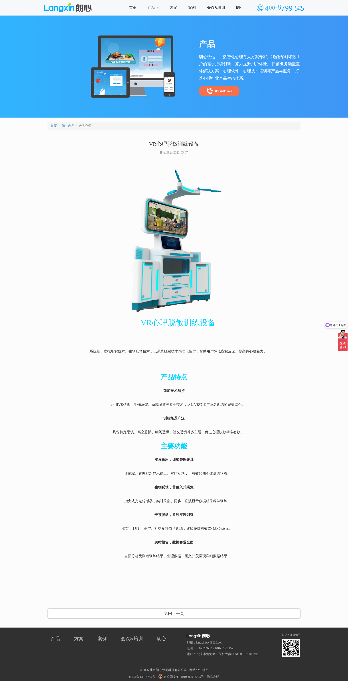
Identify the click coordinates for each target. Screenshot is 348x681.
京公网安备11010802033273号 (181, 676)
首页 (132, 8)
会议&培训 (216, 8)
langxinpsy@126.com (209, 642)
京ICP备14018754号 (142, 677)
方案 (173, 8)
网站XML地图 (199, 670)
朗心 (240, 8)
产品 (153, 8)
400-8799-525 (219, 91)
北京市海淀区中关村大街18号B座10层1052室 (227, 654)
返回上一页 (174, 613)
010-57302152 (224, 648)
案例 (192, 8)
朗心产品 (68, 126)
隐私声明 (213, 677)
